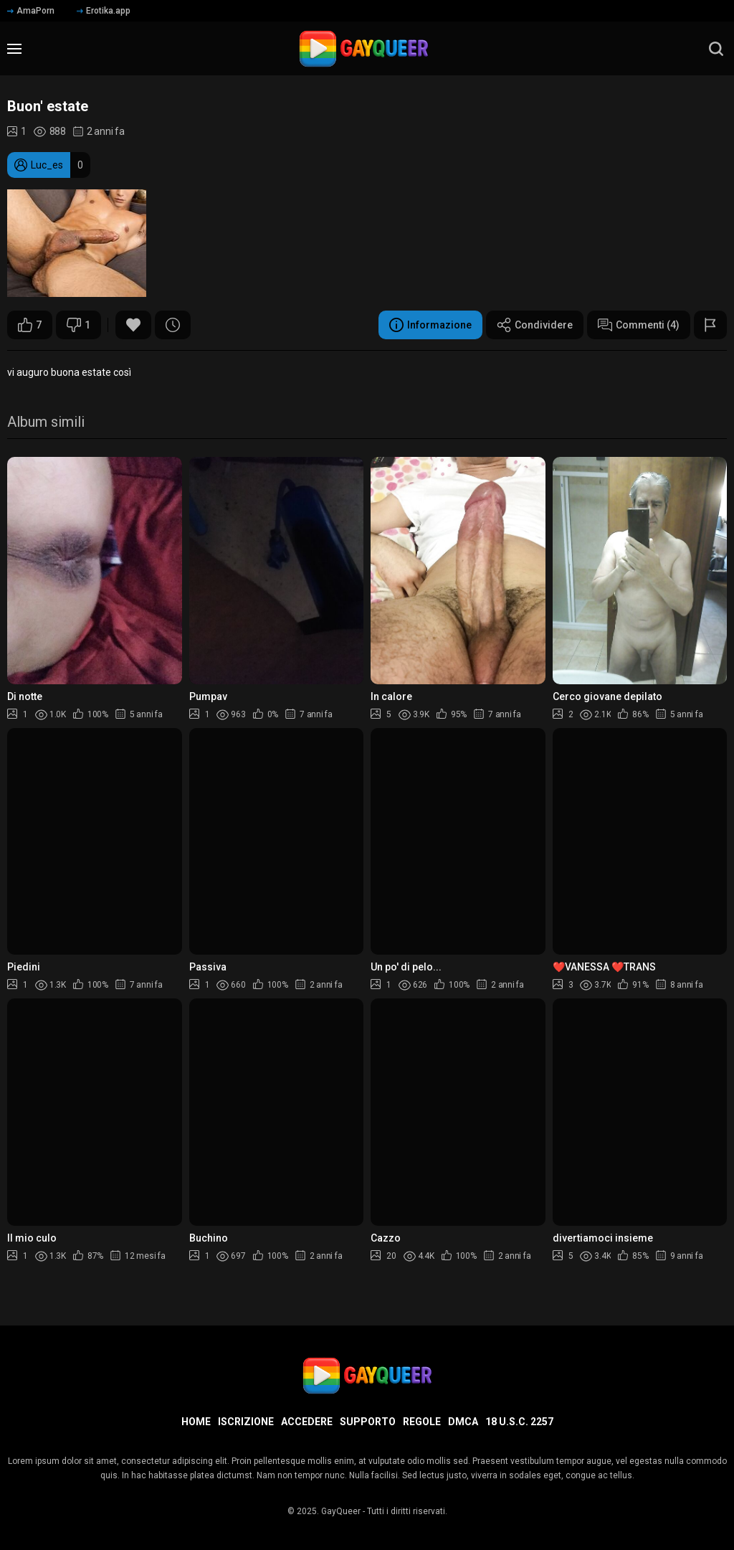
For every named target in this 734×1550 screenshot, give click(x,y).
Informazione (430, 325)
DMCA (463, 1421)
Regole (422, 1421)
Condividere (535, 325)
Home (196, 1421)
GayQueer (341, 1511)
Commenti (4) (639, 325)
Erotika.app (103, 11)
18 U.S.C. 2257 (519, 1421)
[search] (716, 49)
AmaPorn (30, 11)
